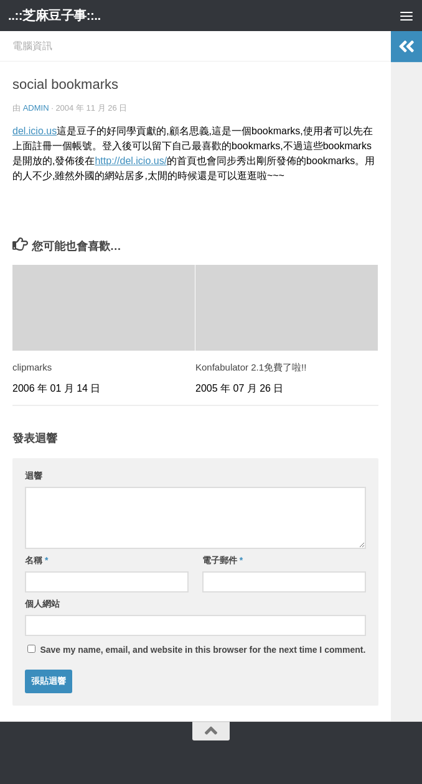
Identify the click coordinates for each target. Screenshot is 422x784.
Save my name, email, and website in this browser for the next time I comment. (202, 650)
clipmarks (32, 367)
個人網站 (42, 604)
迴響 (33, 476)
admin (36, 108)
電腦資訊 (32, 45)
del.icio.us (34, 131)
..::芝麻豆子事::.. (54, 15)
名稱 (36, 560)
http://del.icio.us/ (131, 160)
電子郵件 (222, 560)
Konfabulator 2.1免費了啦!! (250, 367)
